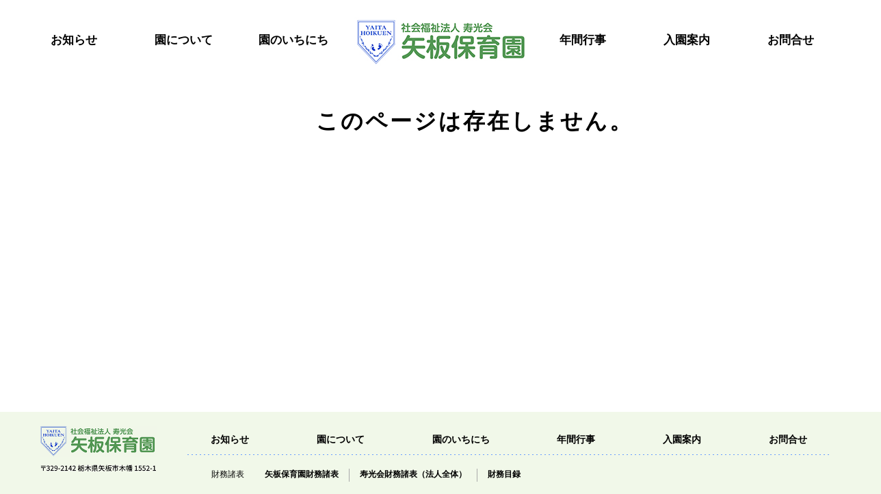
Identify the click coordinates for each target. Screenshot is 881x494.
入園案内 (686, 40)
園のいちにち (293, 40)
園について (184, 40)
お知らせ (74, 40)
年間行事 (583, 40)
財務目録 (504, 474)
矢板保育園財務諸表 (302, 474)
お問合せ (790, 40)
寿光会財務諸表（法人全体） (413, 474)
